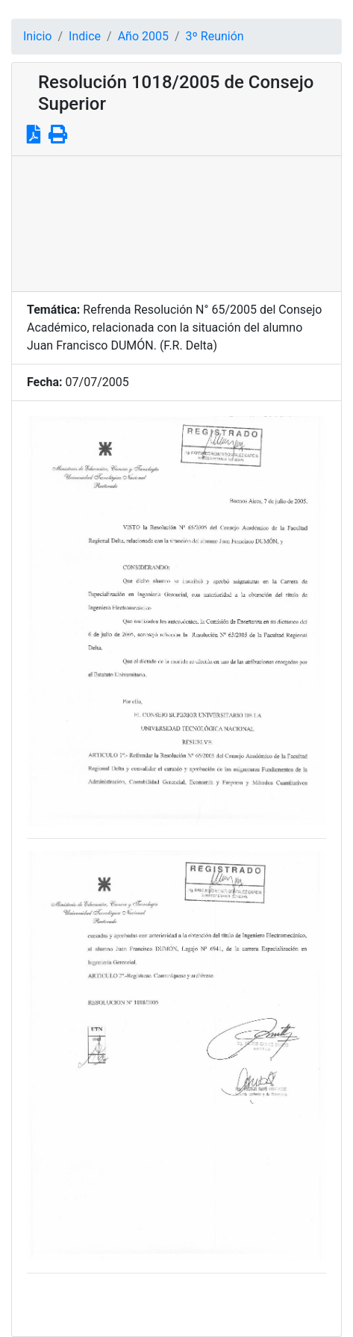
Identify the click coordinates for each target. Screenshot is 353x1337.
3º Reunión (215, 36)
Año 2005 (143, 36)
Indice (85, 36)
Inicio (37, 36)
